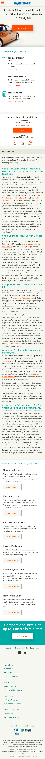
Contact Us (8, 669)
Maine (17, 648)
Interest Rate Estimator (18, 198)
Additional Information (13, 690)
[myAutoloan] (22, 730)
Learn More (11, 487)
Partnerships (9, 696)
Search (30, 142)
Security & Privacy (11, 717)
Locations (9, 648)
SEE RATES (12, 70)
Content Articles (10, 686)
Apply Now (22, 28)
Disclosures (8, 714)
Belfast (24, 648)
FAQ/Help (8, 682)
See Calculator (15, 102)
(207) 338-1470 (12, 344)
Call (22, 142)
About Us (8, 673)
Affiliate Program (11, 700)
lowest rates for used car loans (23, 298)
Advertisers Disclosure (13, 704)
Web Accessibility (11, 710)
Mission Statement (11, 676)
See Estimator (15, 86)
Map (14, 142)
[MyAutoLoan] (22, 3)
